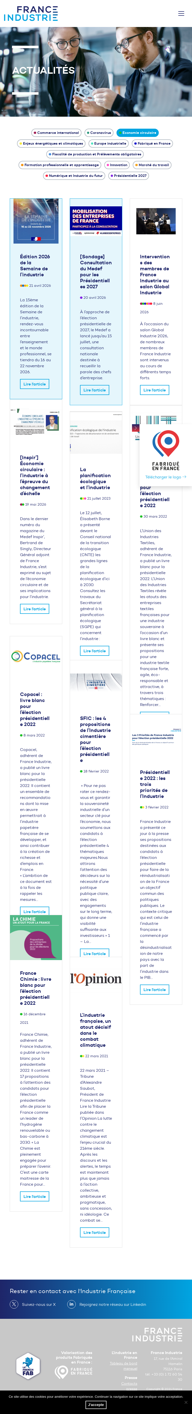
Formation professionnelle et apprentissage (60, 165)
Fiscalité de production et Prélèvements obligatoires (95, 154)
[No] (185, 1402)
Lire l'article (35, 383)
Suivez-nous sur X (37, 1304)
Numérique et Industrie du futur (74, 175)
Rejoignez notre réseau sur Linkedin (111, 1304)
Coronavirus (99, 132)
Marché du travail (152, 165)
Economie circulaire (137, 132)
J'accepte (96, 1405)
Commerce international (56, 132)
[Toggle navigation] (181, 13)
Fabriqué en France (152, 143)
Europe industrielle (108, 143)
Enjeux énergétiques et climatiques (51, 143)
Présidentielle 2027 (129, 175)
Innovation (117, 165)
